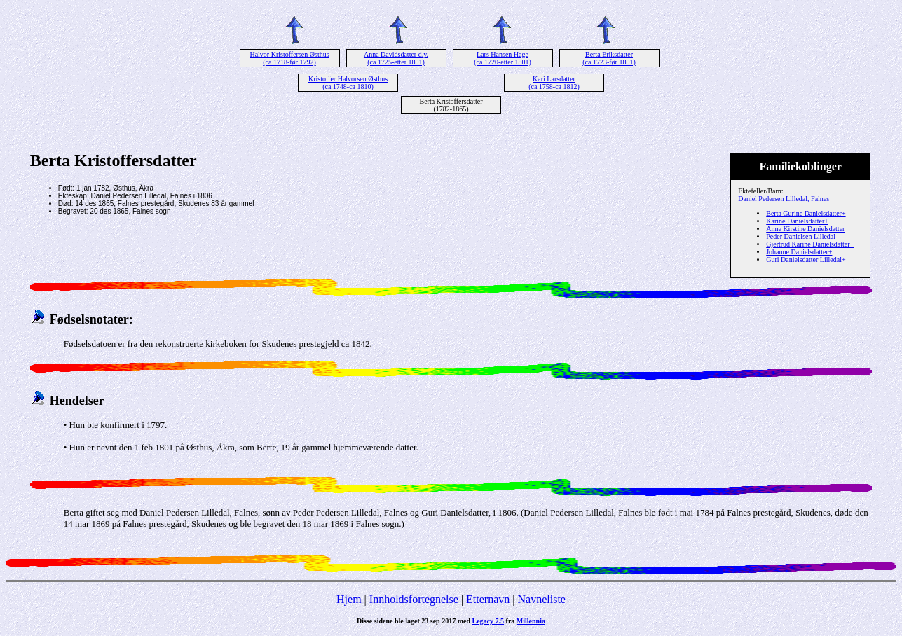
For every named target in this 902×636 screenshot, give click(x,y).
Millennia (531, 621)
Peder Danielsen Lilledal (800, 236)
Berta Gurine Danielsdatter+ (805, 213)
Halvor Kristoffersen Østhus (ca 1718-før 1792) (289, 58)
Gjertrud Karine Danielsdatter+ (810, 244)
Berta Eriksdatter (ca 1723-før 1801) (609, 58)
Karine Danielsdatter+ (797, 221)
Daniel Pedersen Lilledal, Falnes (783, 198)
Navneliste (542, 599)
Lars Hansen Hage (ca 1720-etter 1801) (502, 58)
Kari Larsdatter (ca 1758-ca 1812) (554, 82)
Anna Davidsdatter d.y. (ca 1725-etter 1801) (396, 58)
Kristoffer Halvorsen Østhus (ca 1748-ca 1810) (348, 82)
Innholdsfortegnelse (413, 599)
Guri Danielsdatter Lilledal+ (805, 259)
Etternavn (488, 599)
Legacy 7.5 (488, 621)
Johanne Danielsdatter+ (799, 252)
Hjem (349, 599)
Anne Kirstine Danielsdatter (805, 229)
